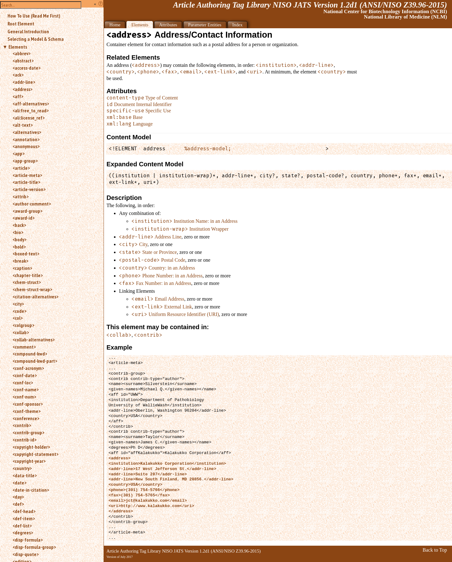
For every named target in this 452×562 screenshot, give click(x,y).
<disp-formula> (28, 540)
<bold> (19, 247)
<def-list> (22, 525)
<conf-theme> (26, 411)
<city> (18, 304)
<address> (22, 89)
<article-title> (26, 182)
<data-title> (25, 475)
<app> (18, 153)
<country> (22, 468)
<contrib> (22, 425)
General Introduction (28, 31)
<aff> (18, 96)
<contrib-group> (28, 432)
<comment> (24, 347)
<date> (19, 482)
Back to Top (434, 550)
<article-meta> (27, 175)
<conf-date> (25, 375)
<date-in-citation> (31, 490)
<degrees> (23, 532)
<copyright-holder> (31, 447)
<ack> (18, 75)
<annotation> (26, 139)
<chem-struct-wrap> (32, 289)
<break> (20, 261)
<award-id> (24, 218)
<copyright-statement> (35, 454)
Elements (17, 47)
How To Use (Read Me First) (34, 16)
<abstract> (23, 60)
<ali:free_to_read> (31, 110)
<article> (21, 168)
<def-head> (24, 511)
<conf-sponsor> (28, 404)
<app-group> (25, 161)
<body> (19, 239)
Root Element (21, 23)
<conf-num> (24, 396)
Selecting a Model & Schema (36, 39)
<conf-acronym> (28, 368)
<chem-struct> (27, 282)
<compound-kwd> (30, 354)
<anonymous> (26, 146)
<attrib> (21, 196)
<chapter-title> (28, 275)
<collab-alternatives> (34, 339)
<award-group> (27, 211)
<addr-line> (24, 82)
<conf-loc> (23, 382)
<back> (19, 225)
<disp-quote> (26, 554)
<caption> (22, 268)
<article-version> (29, 189)
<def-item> (24, 518)
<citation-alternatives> (35, 296)
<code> (19, 311)
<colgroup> (23, 325)
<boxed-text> (26, 253)
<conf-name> (26, 389)
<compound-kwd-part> (35, 361)
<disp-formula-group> (34, 547)
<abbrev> (21, 53)
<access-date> (26, 68)
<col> (18, 318)
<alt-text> (23, 125)
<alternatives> (27, 132)
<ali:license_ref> (29, 118)
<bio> (18, 232)
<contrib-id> (24, 439)
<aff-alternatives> (31, 103)
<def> (18, 504)
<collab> (21, 332)
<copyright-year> (29, 461)
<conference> (26, 418)
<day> (18, 497)
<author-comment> (32, 204)
